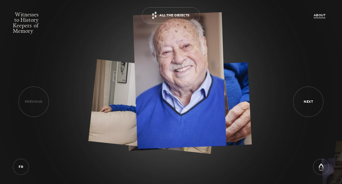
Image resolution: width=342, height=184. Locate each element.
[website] (321, 169)
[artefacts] (171, 18)
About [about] (320, 15)
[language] (21, 167)
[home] (26, 22)
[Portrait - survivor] (179, 81)
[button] (308, 101)
